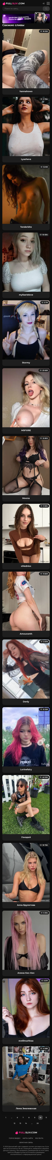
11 (46, 1117)
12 (14, 1123)
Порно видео (14, 1138)
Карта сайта (28, 1138)
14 (26, 1123)
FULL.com (15, 3)
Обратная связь (26, 1142)
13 (20, 1123)
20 (38, 1123)
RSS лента (39, 1138)
